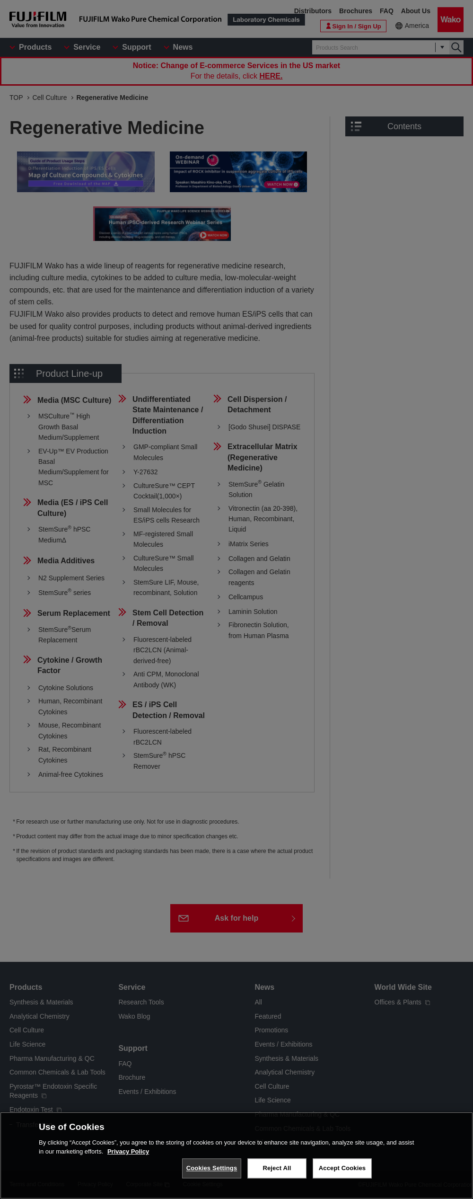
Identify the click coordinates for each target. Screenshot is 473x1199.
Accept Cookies (342, 1168)
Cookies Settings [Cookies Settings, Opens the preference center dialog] (211, 1168)
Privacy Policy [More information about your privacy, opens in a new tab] (128, 1151)
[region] (236, 1155)
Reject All (277, 1168)
